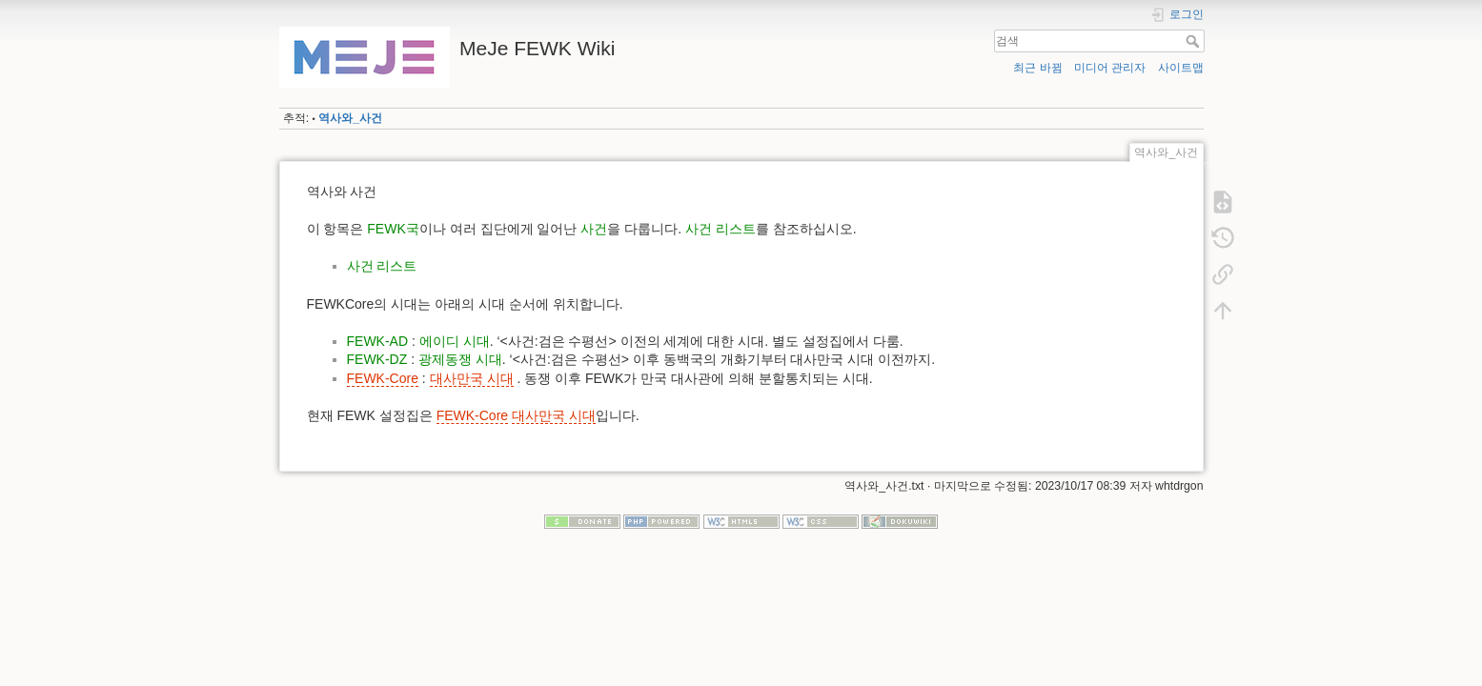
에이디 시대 (454, 341)
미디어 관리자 (1110, 67)
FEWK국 (392, 228)
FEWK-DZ (377, 359)
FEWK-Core (382, 378)
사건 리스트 (720, 228)
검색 (1195, 41)
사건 (593, 228)
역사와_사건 (350, 118)
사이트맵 (1181, 67)
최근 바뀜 (1037, 67)
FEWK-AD (378, 341)
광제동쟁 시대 (460, 359)
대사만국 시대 (472, 378)
